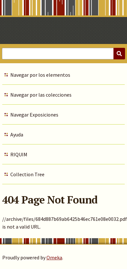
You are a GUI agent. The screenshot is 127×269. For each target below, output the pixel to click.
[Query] (63, 53)
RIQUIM (18, 154)
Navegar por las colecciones (41, 94)
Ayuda (16, 134)
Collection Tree (27, 174)
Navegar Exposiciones (34, 114)
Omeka (54, 257)
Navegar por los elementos (40, 75)
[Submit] (119, 53)
